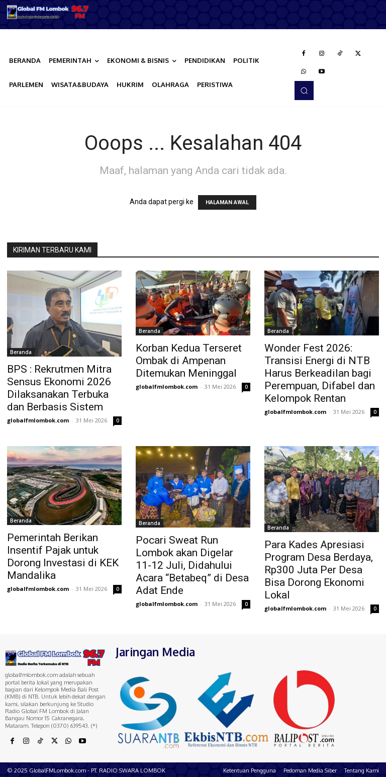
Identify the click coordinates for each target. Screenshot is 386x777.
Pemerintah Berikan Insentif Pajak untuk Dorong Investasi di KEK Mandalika (63, 556)
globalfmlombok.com (38, 420)
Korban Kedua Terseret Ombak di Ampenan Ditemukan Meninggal (189, 360)
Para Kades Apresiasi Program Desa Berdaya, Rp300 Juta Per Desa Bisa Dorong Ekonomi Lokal (318, 570)
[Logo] (48, 12)
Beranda (21, 352)
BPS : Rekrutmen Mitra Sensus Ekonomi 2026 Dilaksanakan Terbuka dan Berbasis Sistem (59, 388)
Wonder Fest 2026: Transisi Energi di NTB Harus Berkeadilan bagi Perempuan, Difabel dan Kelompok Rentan (319, 373)
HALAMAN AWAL (227, 202)
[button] (304, 90)
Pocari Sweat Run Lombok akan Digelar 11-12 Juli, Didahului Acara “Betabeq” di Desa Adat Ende (192, 565)
